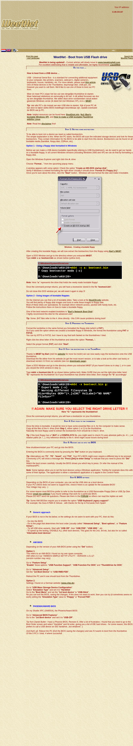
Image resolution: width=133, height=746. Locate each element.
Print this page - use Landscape (32, 57)
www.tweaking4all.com (109, 62)
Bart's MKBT (115, 251)
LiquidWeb (115, 65)
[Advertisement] (75, 24)
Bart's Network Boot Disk (80, 311)
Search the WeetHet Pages (127, 57)
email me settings (41, 494)
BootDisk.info (72, 114)
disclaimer (46, 124)
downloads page (78, 361)
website (61, 354)
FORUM (84, 496)
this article (90, 82)
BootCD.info (95, 300)
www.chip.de (68, 583)
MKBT (88, 101)
